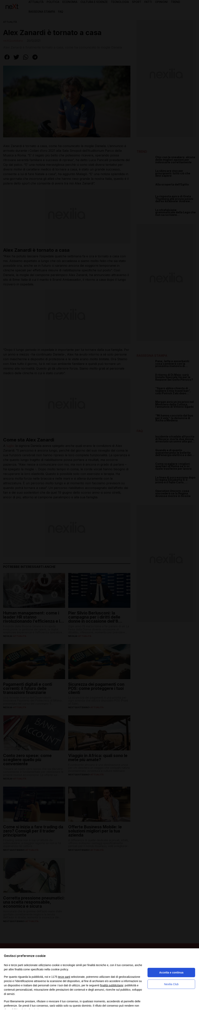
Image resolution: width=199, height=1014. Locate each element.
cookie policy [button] (59, 969)
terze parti (64, 976)
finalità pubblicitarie (111, 985)
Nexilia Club (171, 984)
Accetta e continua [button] (171, 972)
